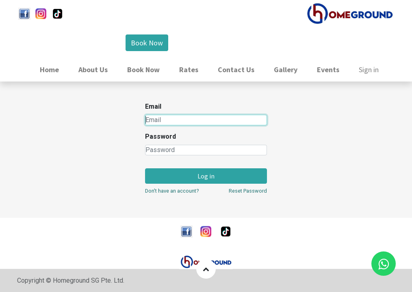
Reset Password (248, 191)
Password (160, 136)
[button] (206, 269)
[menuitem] (49, 70)
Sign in (369, 69)
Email (153, 106)
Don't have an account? (172, 191)
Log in (206, 176)
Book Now (147, 42)
